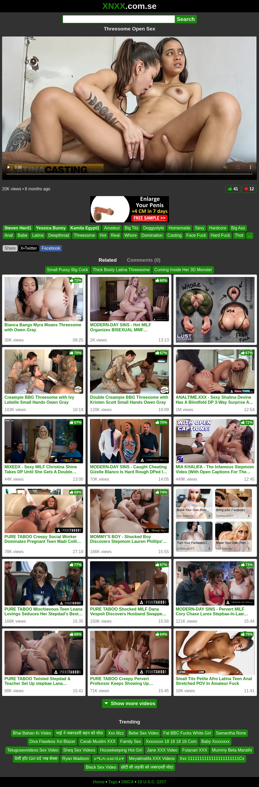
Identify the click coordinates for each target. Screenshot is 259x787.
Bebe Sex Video (143, 733)
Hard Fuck (220, 235)
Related (108, 260)
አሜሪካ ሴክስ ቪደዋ (109, 758)
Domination (152, 235)
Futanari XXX (194, 750)
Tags (113, 782)
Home (98, 782)
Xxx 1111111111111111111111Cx (211, 758)
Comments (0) (143, 260)
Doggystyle (153, 228)
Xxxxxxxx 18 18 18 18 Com (171, 741)
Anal (8, 235)
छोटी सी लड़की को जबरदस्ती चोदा (147, 767)
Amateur (112, 228)
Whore (130, 235)
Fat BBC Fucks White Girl (187, 733)
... (249, 235)
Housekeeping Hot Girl (121, 750)
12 (249, 189)
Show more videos (129, 703)
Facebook (51, 248)
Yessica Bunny (51, 228)
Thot (239, 235)
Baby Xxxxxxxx (215, 741)
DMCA (127, 782)
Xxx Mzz (116, 733)
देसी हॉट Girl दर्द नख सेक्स (36, 758)
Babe (22, 235)
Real (115, 235)
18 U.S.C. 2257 (152, 782)
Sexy (199, 228)
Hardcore (217, 228)
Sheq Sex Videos (79, 750)
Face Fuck (196, 235)
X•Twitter (28, 248)
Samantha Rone (231, 733)
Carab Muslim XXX (97, 741)
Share (10, 248)
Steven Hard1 (17, 228)
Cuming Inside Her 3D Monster (183, 269)
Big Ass (238, 228)
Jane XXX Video (162, 750)
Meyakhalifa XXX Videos (152, 758)
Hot (103, 235)
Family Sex (130, 741)
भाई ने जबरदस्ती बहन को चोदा (79, 733)
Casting (174, 235)
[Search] (118, 19)
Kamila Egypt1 (84, 228)
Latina (38, 235)
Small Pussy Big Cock (67, 269)
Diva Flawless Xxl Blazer (52, 741)
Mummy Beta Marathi (232, 750)
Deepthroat (58, 235)
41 (233, 189)
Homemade (180, 228)
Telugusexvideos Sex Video (32, 750)
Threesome (84, 235)
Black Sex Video (101, 767)
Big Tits (131, 228)
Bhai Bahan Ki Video (32, 733)
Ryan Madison (75, 758)
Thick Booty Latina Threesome (121, 269)
